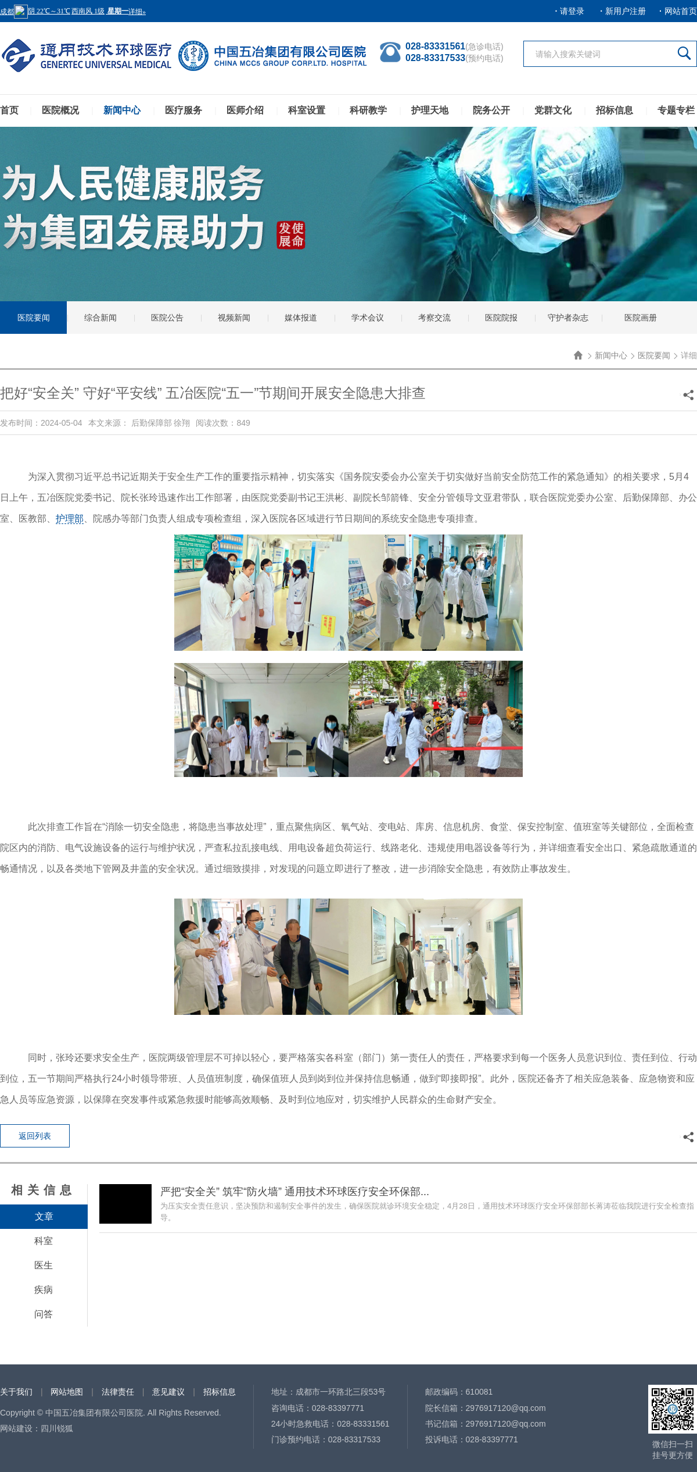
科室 (43, 1241)
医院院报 (501, 317)
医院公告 (167, 317)
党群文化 (553, 110)
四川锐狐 (57, 1428)
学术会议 (367, 317)
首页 (9, 110)
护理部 (70, 518)
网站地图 (67, 1391)
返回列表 (35, 1135)
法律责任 (118, 1391)
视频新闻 (234, 317)
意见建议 (168, 1391)
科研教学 (368, 110)
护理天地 (429, 110)
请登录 (572, 11)
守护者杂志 (568, 317)
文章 (44, 1216)
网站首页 (680, 11)
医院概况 (60, 110)
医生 (43, 1265)
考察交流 (434, 317)
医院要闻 (33, 317)
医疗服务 (183, 110)
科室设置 (306, 110)
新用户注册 (625, 11)
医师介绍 (245, 110)
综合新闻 (100, 317)
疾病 (43, 1290)
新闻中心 (122, 110)
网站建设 (16, 1428)
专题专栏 (676, 110)
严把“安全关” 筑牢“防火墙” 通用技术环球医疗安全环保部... (294, 1191)
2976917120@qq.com (506, 1408)
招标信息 (614, 110)
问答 (43, 1314)
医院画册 (640, 317)
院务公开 (491, 110)
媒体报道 (301, 317)
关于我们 (16, 1391)
